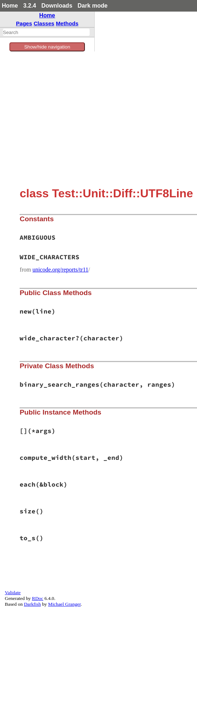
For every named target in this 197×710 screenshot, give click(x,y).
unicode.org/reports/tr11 (60, 269)
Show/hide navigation (47, 47)
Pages (24, 23)
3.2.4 (29, 6)
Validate (13, 592)
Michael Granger (64, 604)
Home (10, 6)
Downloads (56, 6)
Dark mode (93, 6)
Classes (44, 23)
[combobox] (46, 32)
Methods (67, 23)
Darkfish (32, 604)
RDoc (37, 598)
